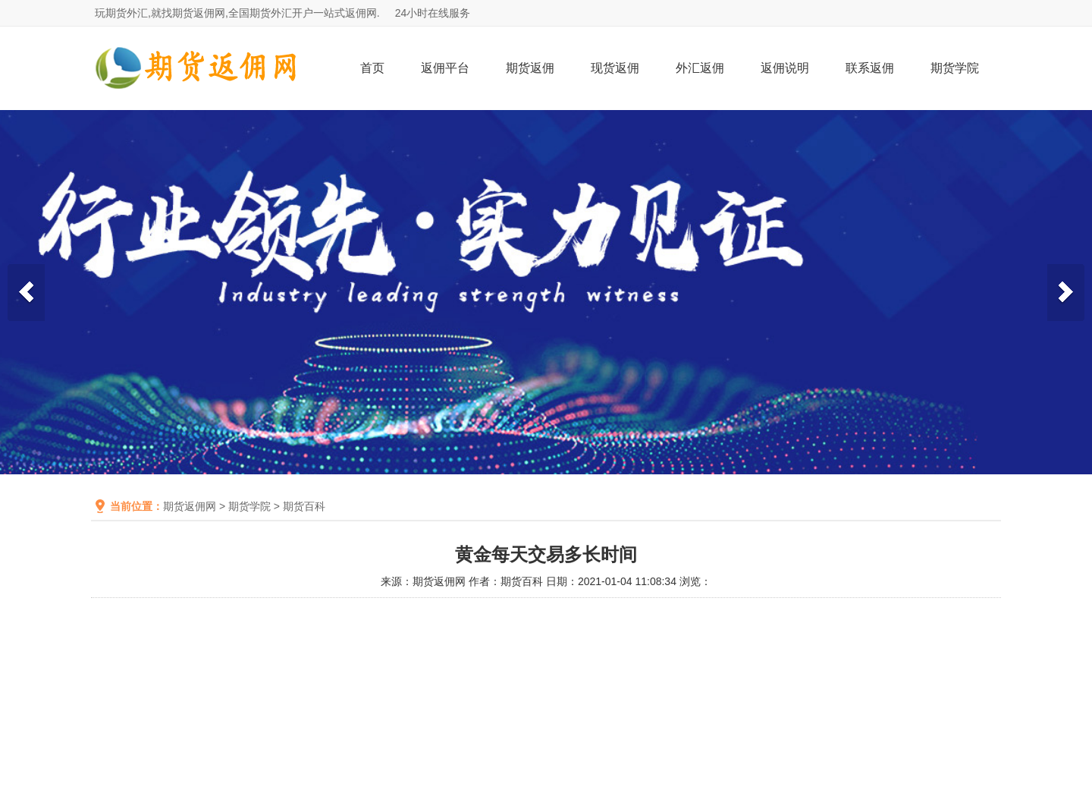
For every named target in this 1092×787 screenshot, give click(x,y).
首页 (372, 67)
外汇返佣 (700, 67)
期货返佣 (530, 67)
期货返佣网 (189, 506)
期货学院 (954, 67)
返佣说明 (785, 67)
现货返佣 (615, 67)
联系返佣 (870, 67)
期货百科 (304, 506)
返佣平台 (445, 67)
